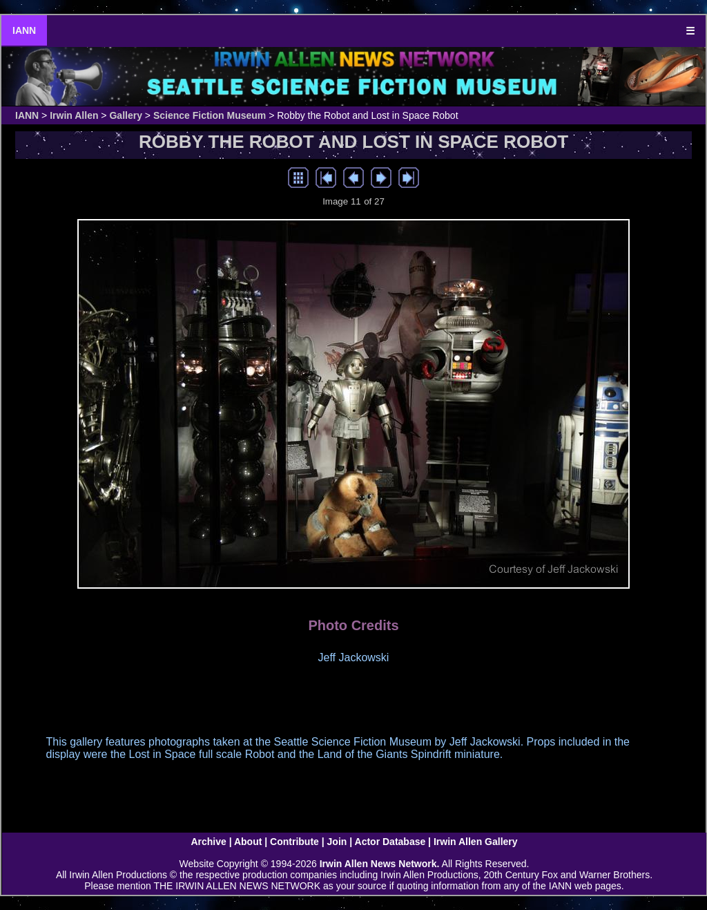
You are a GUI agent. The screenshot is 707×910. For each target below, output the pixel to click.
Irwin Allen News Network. (380, 863)
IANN (24, 30)
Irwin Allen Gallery (476, 841)
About (248, 841)
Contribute (294, 841)
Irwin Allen (74, 115)
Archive (208, 841)
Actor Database (390, 841)
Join (337, 841)
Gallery (125, 115)
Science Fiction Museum (209, 115)
